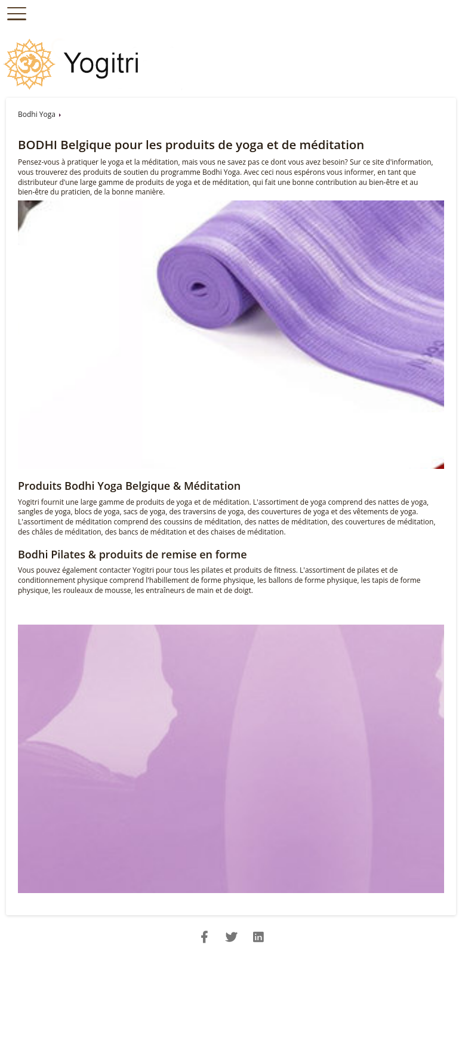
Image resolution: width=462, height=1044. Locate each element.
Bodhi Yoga (37, 114)
